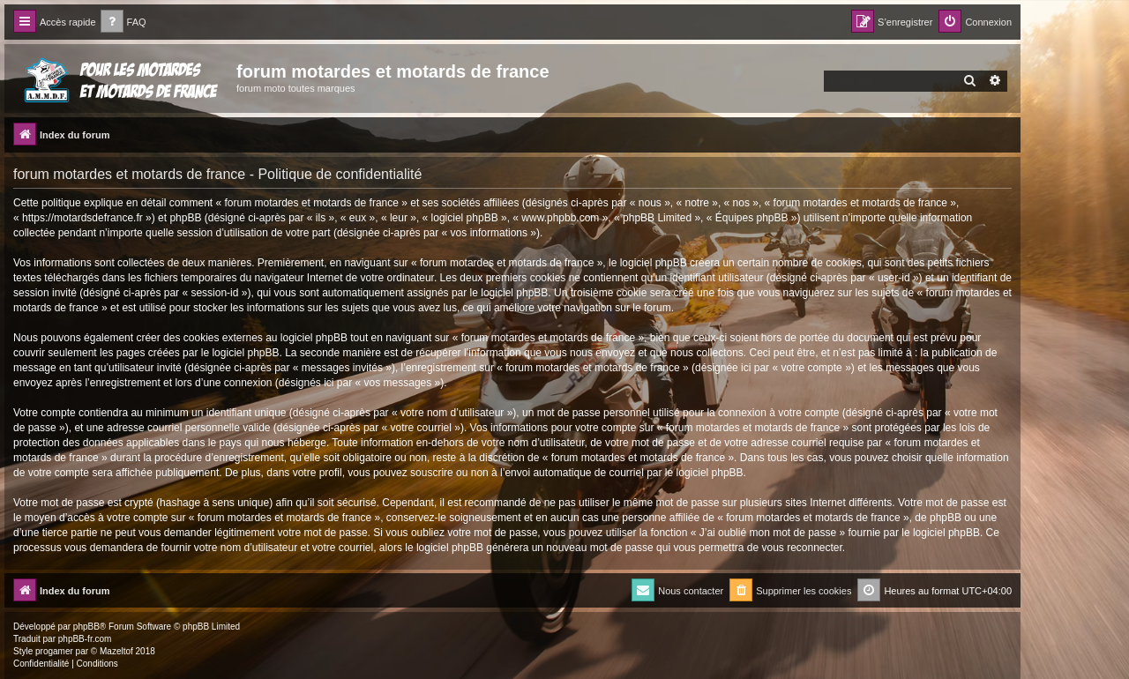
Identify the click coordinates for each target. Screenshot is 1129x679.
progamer (54, 651)
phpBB (86, 626)
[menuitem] (123, 22)
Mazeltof (116, 651)
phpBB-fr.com (85, 639)
